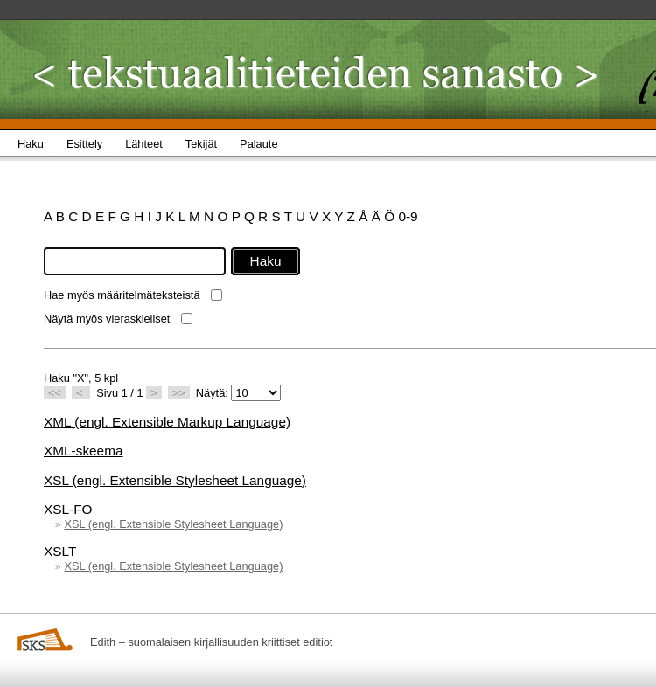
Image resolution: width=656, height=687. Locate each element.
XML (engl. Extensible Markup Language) (167, 421)
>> (178, 392)
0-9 (407, 216)
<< (54, 392)
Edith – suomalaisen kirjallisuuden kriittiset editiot (211, 642)
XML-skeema (83, 450)
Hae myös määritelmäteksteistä (122, 295)
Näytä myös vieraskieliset (107, 318)
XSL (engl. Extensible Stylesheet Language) (175, 480)
